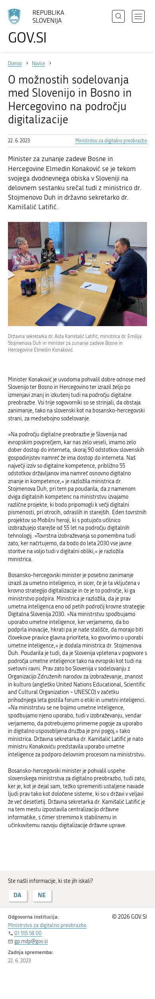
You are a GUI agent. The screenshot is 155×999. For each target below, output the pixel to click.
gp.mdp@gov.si (31, 941)
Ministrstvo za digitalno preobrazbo (111, 141)
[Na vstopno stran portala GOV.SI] (40, 27)
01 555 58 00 (28, 933)
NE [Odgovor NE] (42, 895)
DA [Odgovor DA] (18, 895)
